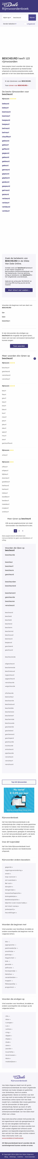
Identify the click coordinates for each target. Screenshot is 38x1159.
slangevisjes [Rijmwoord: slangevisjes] (9, 890)
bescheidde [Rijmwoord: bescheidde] (9, 708)
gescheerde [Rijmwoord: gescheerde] (9, 727)
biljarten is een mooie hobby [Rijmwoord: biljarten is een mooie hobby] (15, 903)
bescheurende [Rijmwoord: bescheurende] (10, 657)
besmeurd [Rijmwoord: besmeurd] (6, 112)
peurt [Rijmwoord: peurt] (4, 421)
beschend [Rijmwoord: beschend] (8, 624)
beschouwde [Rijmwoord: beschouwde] (9, 723)
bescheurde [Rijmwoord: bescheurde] (10, 555)
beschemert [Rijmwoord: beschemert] (9, 716)
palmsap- (8, 955)
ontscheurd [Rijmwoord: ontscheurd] (9, 749)
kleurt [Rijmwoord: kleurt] (4, 409)
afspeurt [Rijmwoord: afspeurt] (5, 470)
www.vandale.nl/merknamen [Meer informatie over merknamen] (12, 1138)
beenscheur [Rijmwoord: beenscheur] (9, 697)
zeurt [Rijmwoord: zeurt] (4, 439)
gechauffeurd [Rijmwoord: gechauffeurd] (7, 443)
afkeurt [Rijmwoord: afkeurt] (5, 467)
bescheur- (6, 321)
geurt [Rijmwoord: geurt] (4, 398)
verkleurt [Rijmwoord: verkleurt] (6, 211)
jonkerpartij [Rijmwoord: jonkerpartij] (9, 909)
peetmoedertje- (11, 948)
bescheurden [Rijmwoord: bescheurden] (10, 582)
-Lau (7, 1026)
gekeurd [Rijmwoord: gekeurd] (5, 157)
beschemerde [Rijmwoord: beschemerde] (10, 667)
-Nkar (7, 1019)
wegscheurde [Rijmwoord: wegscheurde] (10, 686)
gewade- (8, 964)
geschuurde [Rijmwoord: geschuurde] (9, 742)
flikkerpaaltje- (10, 984)
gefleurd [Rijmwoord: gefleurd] (5, 149)
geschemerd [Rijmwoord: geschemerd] (9, 734)
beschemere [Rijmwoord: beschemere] (9, 712)
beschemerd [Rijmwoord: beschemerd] (10, 593)
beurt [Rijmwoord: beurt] (4, 391)
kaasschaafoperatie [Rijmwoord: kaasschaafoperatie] (12, 893)
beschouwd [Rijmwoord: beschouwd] (9, 635)
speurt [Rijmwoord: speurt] (4, 432)
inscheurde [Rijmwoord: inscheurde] (9, 746)
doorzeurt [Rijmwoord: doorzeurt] (5, 478)
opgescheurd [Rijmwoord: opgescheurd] (10, 679)
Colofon (20, 1157)
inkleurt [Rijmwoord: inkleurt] (5, 493)
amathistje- (9, 951)
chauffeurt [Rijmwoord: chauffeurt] (6, 137)
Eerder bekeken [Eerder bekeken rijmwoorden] (9, 24)
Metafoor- (9, 974)
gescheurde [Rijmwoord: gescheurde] (10, 597)
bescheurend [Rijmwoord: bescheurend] (10, 586)
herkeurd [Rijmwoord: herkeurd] (5, 485)
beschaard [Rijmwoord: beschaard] (9, 612)
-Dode (7, 1042)
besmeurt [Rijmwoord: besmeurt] (6, 116)
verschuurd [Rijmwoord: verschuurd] (9, 764)
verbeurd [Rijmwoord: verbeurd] (6, 198)
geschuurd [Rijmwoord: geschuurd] (9, 650)
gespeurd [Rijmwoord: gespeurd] (6, 186)
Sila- (6, 942)
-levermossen (10, 1055)
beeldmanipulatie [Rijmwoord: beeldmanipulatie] (11, 900)
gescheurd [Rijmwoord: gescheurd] (6, 371)
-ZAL (7, 1016)
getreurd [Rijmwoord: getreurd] (5, 190)
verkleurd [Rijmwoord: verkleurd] (6, 207)
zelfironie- (8, 968)
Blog (6, 1157)
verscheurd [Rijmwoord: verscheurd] (6, 375)
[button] (35, 358)
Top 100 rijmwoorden (19, 782)
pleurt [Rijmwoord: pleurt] (4, 424)
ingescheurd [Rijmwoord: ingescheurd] (9, 675)
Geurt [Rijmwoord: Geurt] (4, 402)
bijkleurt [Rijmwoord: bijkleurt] (5, 474)
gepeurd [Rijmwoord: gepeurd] (5, 174)
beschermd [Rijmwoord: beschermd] (9, 631)
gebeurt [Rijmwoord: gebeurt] (5, 145)
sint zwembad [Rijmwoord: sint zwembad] (10, 880)
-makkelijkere (10, 1062)
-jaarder (8, 1049)
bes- (4, 317)
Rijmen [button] (32, 17)
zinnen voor (18, 85)
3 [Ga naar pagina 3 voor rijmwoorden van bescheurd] (22, 531)
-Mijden (8, 1039)
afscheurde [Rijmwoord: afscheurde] (9, 693)
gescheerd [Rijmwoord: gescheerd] (9, 646)
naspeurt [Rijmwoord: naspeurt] (5, 508)
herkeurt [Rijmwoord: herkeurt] (5, 489)
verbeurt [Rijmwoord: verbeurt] (5, 203)
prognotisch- (9, 987)
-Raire (7, 1058)
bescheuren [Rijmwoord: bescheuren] (10, 601)
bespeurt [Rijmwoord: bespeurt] (6, 124)
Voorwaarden (30, 1157)
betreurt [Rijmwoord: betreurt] (5, 132)
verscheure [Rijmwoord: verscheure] (9, 757)
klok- (7, 961)
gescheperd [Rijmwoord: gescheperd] (9, 738)
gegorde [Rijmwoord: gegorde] (8, 867)
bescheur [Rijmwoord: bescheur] (9, 562)
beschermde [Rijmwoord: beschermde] (9, 719)
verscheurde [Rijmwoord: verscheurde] (9, 682)
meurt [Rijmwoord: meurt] (4, 417)
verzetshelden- (10, 977)
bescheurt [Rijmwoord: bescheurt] (5, 368)
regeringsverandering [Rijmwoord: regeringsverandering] (13, 870)
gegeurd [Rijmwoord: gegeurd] (5, 153)
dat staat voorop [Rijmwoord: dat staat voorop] (11, 906)
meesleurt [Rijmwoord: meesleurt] (5, 504)
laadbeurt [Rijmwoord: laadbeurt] (5, 497)
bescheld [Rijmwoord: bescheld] (8, 620)
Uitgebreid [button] (31, 24)
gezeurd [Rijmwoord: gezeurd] (5, 194)
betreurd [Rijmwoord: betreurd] (5, 128)
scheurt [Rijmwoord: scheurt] (4, 455)
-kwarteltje (9, 1052)
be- (3, 312)
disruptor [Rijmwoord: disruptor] (8, 887)
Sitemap (13, 1157)
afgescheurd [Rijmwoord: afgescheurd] (9, 664)
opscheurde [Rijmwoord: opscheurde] (9, 753)
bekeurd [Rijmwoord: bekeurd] (5, 104)
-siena (7, 1045)
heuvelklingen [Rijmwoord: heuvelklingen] (10, 913)
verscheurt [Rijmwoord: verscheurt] (6, 379)
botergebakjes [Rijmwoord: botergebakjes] (10, 896)
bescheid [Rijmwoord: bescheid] (8, 616)
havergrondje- (10, 971)
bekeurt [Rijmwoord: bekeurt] (5, 108)
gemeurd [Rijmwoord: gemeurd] (6, 170)
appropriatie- (10, 945)
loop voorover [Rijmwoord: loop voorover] (10, 877)
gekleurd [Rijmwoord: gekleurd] (5, 161)
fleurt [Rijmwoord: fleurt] (4, 394)
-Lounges (8, 1023)
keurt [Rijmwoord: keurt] (4, 406)
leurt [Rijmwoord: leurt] (3, 413)
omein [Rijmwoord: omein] (7, 874)
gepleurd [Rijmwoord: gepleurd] (6, 178)
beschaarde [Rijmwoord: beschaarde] (9, 701)
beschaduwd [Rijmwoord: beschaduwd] (9, 704)
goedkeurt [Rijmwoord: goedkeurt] (6, 482)
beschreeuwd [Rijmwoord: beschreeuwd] (10, 671)
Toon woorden (19, 346)
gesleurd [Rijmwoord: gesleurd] (5, 182)
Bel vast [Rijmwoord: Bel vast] (8, 883)
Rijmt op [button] (6, 18)
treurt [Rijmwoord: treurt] (4, 436)
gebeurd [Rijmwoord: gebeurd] (5, 141)
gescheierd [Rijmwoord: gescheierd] (9, 731)
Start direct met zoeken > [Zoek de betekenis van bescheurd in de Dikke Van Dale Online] (18, 290)
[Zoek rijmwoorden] (23, 18)
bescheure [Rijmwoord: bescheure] (9, 570)
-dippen (8, 1036)
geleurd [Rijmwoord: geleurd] (5, 165)
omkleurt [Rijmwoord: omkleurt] (5, 512)
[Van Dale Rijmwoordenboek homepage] (11, 5)
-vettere (8, 1029)
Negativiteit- (10, 958)
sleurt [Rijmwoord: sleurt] (4, 428)
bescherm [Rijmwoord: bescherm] (8, 627)
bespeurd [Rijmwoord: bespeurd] (6, 120)
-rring (7, 1032)
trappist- (8, 981)
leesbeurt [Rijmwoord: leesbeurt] (5, 500)
